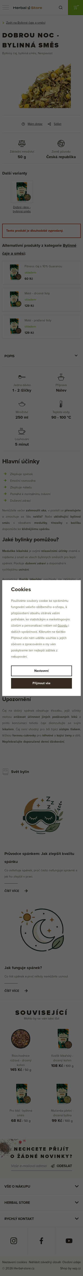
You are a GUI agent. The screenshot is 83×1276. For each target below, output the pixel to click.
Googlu (63, 625)
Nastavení (41, 671)
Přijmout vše (41, 683)
